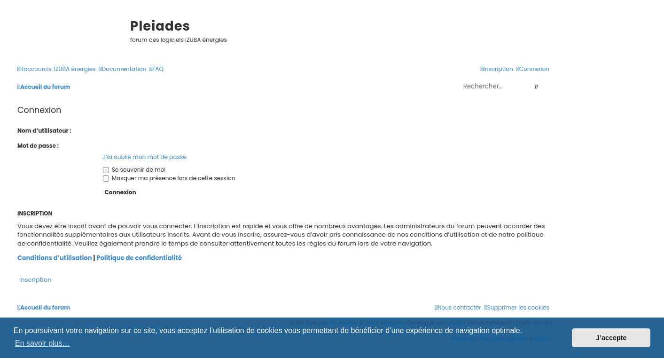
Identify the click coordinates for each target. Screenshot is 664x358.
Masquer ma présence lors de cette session (169, 178)
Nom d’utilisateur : (44, 131)
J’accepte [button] (611, 338)
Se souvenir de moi (134, 170)
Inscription (35, 279)
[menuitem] (75, 69)
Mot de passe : (38, 146)
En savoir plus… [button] (42, 343)
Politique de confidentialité (139, 258)
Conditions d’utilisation (54, 258)
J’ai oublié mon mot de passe (145, 156)
